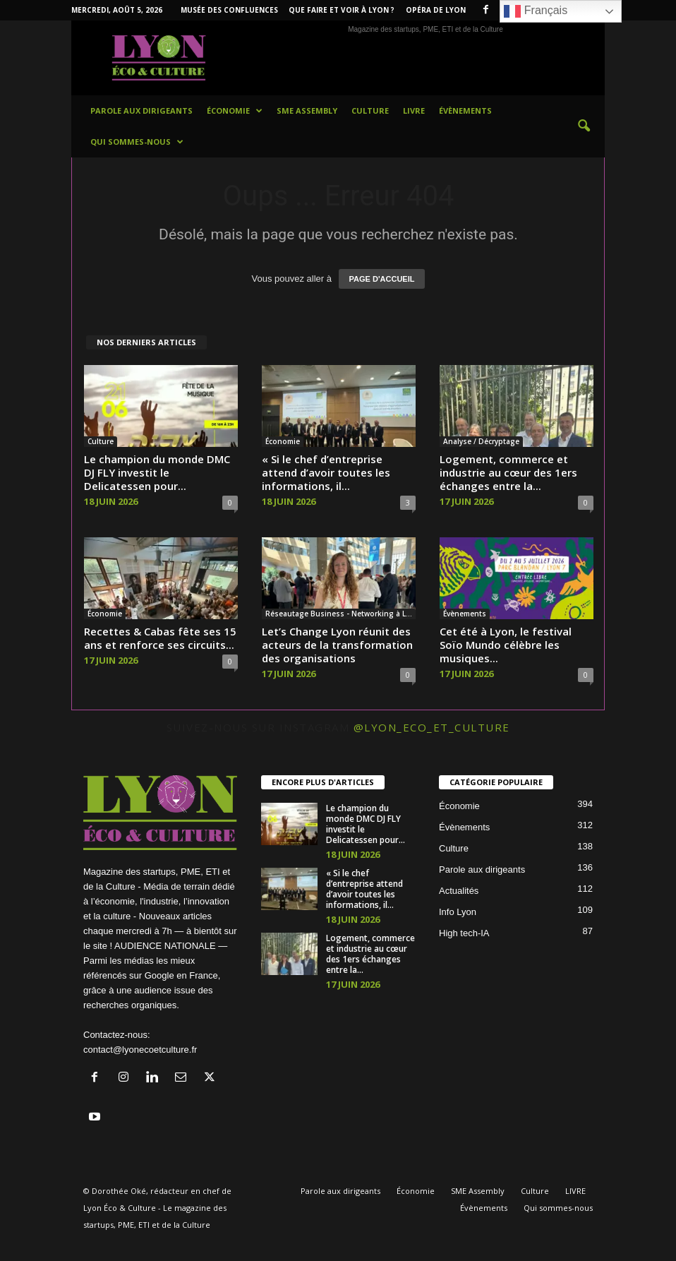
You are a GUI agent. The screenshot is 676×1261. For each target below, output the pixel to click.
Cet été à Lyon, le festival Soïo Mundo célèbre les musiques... (506, 644)
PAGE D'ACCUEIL (382, 279)
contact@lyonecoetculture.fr (140, 1049)
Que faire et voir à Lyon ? (341, 10)
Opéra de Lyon (436, 10)
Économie (234, 110)
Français (535, 11)
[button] (583, 126)
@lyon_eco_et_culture (432, 727)
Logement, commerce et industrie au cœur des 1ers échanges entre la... (508, 472)
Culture (370, 110)
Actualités (458, 890)
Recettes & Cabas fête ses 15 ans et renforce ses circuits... (160, 638)
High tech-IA (464, 933)
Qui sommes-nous (136, 141)
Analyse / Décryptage (481, 441)
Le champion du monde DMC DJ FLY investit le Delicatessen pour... (157, 472)
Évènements (465, 110)
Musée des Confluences (229, 10)
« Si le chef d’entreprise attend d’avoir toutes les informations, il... (326, 472)
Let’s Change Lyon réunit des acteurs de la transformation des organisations (337, 644)
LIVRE (414, 110)
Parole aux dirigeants (141, 110)
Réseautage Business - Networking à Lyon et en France (340, 613)
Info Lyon (457, 912)
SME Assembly (307, 110)
